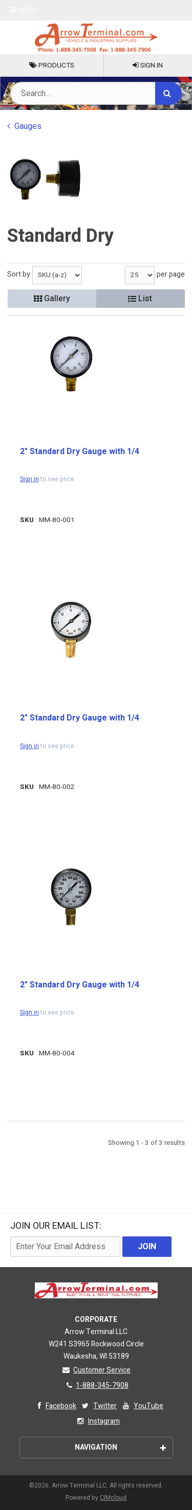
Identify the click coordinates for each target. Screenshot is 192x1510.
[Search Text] (96, 93)
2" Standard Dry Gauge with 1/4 (79, 451)
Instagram (97, 1421)
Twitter (98, 1406)
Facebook (54, 1406)
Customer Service (96, 1370)
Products (51, 65)
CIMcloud (113, 1497)
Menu (23, 10)
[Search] (168, 93)
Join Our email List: (55, 1226)
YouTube (142, 1406)
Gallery (52, 298)
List (140, 298)
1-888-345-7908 (96, 1385)
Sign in (29, 479)
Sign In (148, 65)
